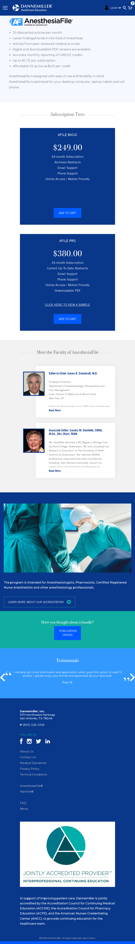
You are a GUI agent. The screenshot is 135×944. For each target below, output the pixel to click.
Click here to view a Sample (67, 304)
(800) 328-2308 (32, 725)
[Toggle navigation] (5, 8)
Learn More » (89, 938)
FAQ (23, 803)
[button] (132, 677)
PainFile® (27, 792)
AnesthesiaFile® (31, 786)
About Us (26, 751)
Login (109, 8)
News (24, 809)
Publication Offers (68, 633)
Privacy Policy (29, 769)
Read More (55, 410)
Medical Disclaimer (33, 763)
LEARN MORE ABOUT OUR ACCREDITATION (39, 602)
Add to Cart (67, 212)
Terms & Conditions (33, 774)
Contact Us (28, 757)
